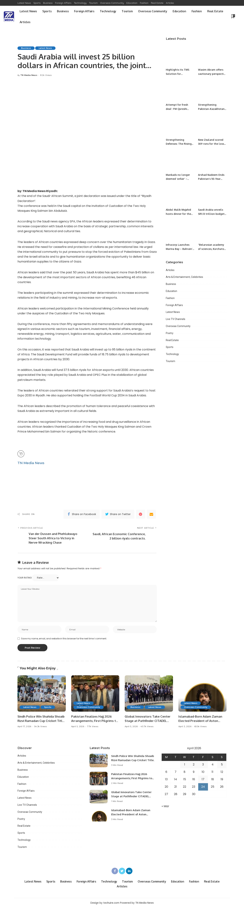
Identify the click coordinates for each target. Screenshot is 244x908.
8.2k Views (46, 75)
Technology (172, 354)
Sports (169, 347)
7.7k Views (92, 727)
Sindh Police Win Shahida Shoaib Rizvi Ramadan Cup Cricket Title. (129, 760)
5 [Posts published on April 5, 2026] (222, 765)
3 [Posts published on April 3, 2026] (203, 765)
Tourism (170, 361)
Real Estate (172, 340)
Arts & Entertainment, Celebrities (184, 277)
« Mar (165, 806)
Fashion (170, 298)
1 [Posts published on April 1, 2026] (184, 765)
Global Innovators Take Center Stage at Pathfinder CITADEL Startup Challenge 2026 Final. (148, 721)
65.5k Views (200, 727)
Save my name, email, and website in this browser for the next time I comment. (64, 638)
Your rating (24, 577)
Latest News (45, 48)
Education (171, 291)
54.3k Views (40, 727)
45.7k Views (147, 727)
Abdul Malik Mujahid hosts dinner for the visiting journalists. (178, 213)
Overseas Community (178, 326)
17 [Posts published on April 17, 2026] (203, 780)
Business (26, 48)
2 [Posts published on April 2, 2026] (193, 765)
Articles (170, 270)
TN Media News (28, 75)
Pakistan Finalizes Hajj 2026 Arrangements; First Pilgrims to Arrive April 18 (94, 721)
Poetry (169, 333)
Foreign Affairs (174, 305)
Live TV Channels (175, 319)
